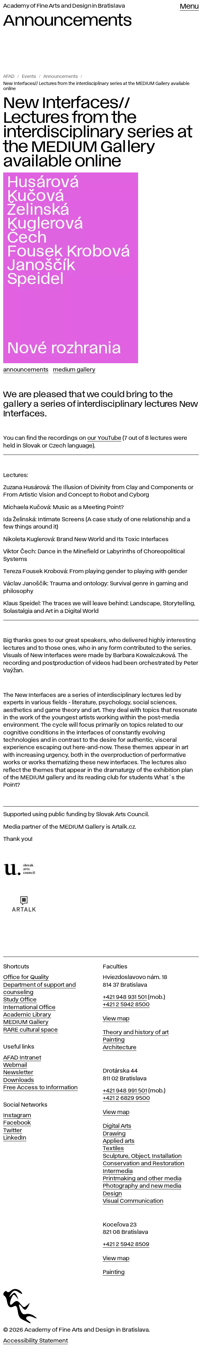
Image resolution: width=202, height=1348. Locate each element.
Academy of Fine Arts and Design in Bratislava (64, 6)
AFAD (8, 77)
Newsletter (18, 1072)
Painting (114, 1039)
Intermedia (118, 1171)
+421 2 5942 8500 (126, 1004)
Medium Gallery (74, 370)
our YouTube (104, 438)
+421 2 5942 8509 (126, 1244)
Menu (189, 7)
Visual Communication (133, 1201)
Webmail (15, 1065)
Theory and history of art (136, 1032)
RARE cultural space (30, 1030)
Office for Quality (26, 977)
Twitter (12, 1130)
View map (116, 1018)
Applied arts (119, 1141)
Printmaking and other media (142, 1178)
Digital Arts (117, 1126)
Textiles (113, 1148)
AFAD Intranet (22, 1057)
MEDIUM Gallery (25, 1022)
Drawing (114, 1133)
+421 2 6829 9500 (126, 1098)
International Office (29, 1007)
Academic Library (27, 1014)
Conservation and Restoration (143, 1163)
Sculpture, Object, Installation (142, 1156)
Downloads (18, 1080)
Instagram (17, 1115)
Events (29, 77)
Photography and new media (142, 1186)
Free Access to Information (40, 1087)
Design (112, 1193)
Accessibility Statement (35, 1341)
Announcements (60, 77)
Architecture (119, 1047)
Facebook (17, 1123)
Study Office (20, 999)
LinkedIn (14, 1138)
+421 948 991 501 (125, 1090)
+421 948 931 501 (125, 997)
